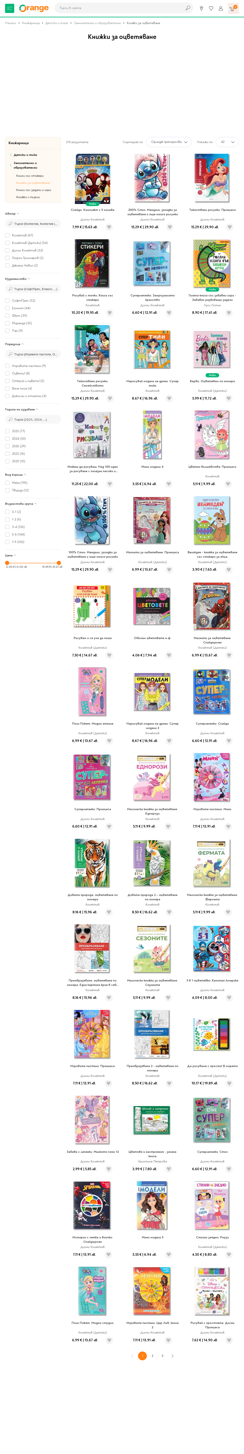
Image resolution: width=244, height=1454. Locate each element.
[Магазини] (201, 8)
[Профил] (220, 8)
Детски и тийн (56, 23)
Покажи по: (205, 142)
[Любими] (211, 8)
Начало (10, 23)
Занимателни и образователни (97, 23)
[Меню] (9, 8)
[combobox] (117, 8)
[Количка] (233, 8)
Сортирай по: (133, 142)
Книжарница (31, 23)
